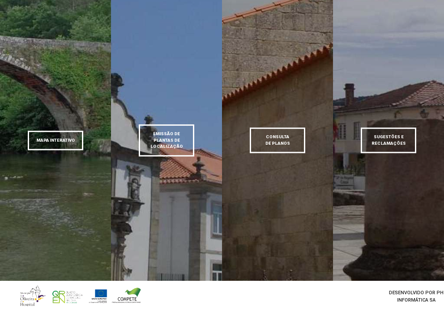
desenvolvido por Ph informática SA (416, 296)
